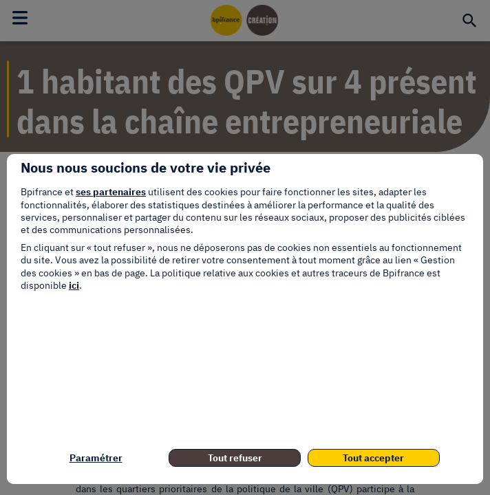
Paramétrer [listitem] (96, 458)
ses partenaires (111, 192)
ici (74, 285)
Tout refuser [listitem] (235, 458)
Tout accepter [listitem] (373, 458)
